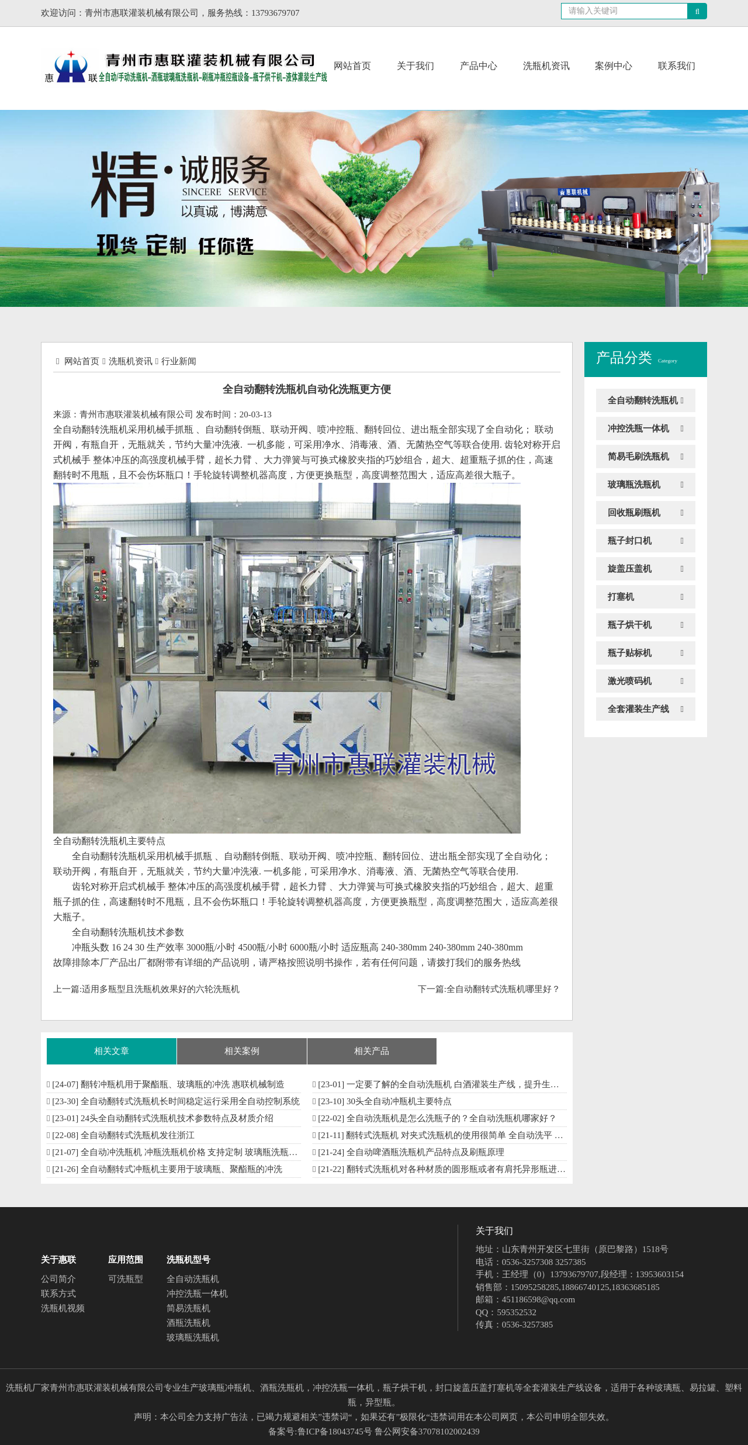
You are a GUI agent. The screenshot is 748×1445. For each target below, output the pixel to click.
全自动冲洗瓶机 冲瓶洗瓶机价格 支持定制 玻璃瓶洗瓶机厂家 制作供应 (216, 1152)
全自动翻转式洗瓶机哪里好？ (503, 989)
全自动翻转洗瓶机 (643, 400)
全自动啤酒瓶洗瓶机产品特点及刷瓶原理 (425, 1152)
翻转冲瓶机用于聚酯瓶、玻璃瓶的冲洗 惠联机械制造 (183, 1084)
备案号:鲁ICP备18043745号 (320, 1431)
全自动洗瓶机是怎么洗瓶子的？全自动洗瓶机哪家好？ (452, 1118)
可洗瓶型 (125, 1279)
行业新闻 (178, 361)
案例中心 (613, 66)
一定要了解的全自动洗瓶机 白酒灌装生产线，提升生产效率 (462, 1084)
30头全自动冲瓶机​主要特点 (399, 1101)
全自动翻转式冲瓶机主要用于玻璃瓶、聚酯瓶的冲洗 (181, 1169)
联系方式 (58, 1293)
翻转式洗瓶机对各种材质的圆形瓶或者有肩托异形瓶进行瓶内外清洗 (478, 1169)
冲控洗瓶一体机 (638, 428)
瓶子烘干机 (630, 625)
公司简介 (58, 1279)
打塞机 (621, 596)
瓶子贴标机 (630, 653)
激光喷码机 (630, 681)
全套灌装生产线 (638, 709)
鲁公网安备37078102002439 (427, 1431)
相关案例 (241, 1051)
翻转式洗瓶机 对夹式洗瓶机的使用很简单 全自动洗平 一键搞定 (467, 1135)
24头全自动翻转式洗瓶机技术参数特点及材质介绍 (177, 1118)
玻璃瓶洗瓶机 (634, 484)
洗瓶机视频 (63, 1308)
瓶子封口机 (630, 540)
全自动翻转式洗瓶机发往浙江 (138, 1135)
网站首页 (352, 66)
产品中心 (478, 66)
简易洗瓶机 (188, 1308)
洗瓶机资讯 (546, 66)
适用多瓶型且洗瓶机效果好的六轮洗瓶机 (161, 989)
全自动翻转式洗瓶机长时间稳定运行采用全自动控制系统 (190, 1101)
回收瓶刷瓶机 (634, 512)
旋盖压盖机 (630, 568)
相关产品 (371, 1051)
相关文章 (111, 1051)
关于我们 (415, 66)
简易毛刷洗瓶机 (638, 456)
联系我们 (676, 66)
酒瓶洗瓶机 (188, 1323)
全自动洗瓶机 (193, 1279)
